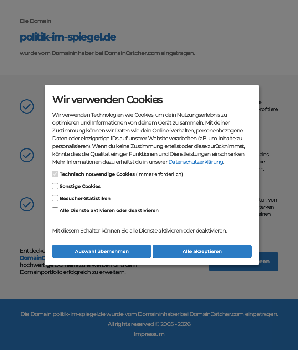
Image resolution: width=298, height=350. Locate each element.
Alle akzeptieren (202, 251)
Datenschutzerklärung (195, 162)
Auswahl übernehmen (102, 251)
